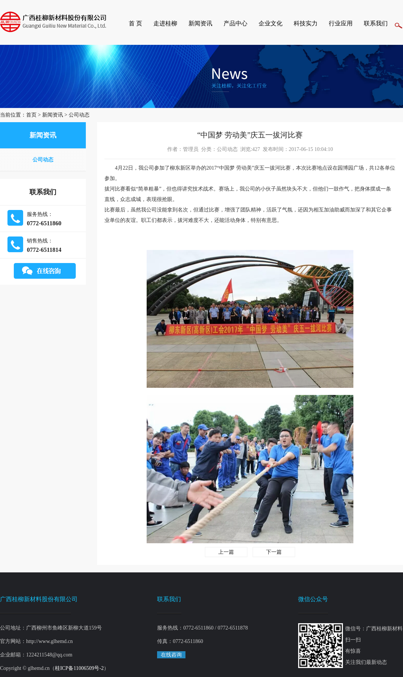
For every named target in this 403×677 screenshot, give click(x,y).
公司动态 (79, 115)
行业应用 (341, 23)
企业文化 (270, 23)
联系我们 (376, 23)
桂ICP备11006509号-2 (79, 668)
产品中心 (235, 23)
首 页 (135, 23)
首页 (31, 115)
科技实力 (306, 23)
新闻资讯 (200, 23)
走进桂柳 (165, 23)
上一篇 (226, 552)
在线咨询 (171, 655)
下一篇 (274, 552)
